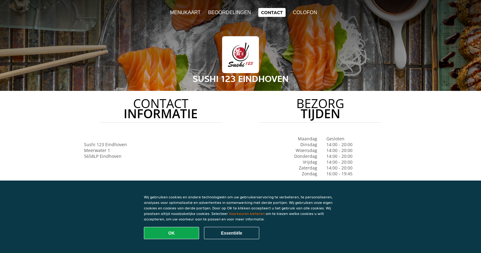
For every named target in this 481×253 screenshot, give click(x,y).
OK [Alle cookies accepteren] (171, 233)
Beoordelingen (229, 12)
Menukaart (185, 12)
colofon (305, 12)
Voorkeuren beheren (247, 213)
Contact (272, 12)
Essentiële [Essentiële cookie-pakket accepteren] (231, 233)
